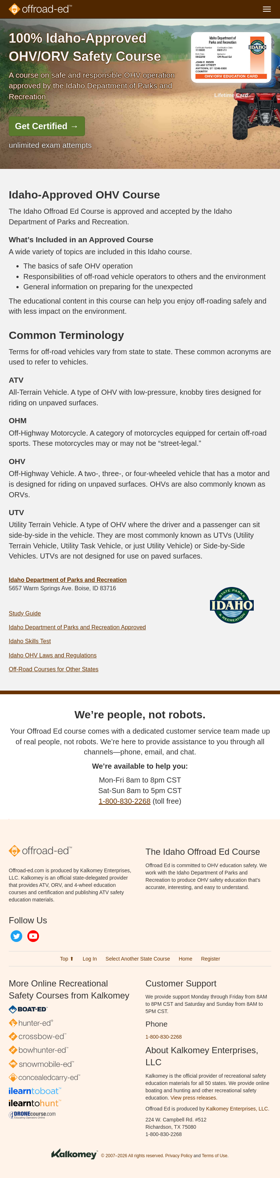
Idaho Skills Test (30, 641)
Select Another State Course (138, 959)
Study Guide (25, 613)
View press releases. (194, 1098)
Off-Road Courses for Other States (53, 669)
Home (185, 959)
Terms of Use (215, 1155)
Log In (90, 959)
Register (210, 959)
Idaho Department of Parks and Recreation (68, 580)
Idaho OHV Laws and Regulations (53, 655)
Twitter (16, 936)
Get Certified (47, 126)
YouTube (33, 936)
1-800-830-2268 (125, 801)
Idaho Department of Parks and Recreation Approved (77, 627)
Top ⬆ (67, 959)
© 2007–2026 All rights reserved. (132, 1155)
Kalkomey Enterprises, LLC (237, 1109)
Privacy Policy (178, 1155)
